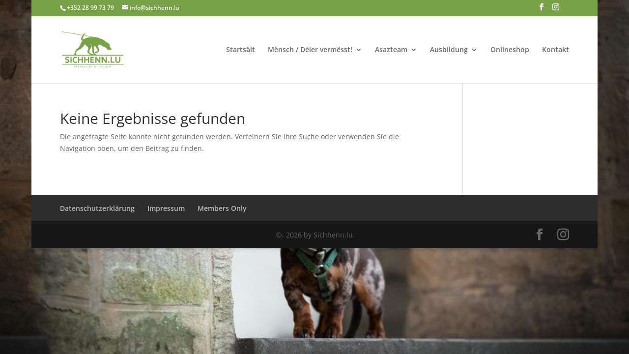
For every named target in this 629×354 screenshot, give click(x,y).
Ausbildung (449, 50)
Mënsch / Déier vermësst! (310, 50)
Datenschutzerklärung (97, 208)
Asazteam (391, 50)
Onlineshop (509, 50)
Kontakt (555, 50)
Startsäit (240, 50)
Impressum (166, 208)
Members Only (222, 208)
